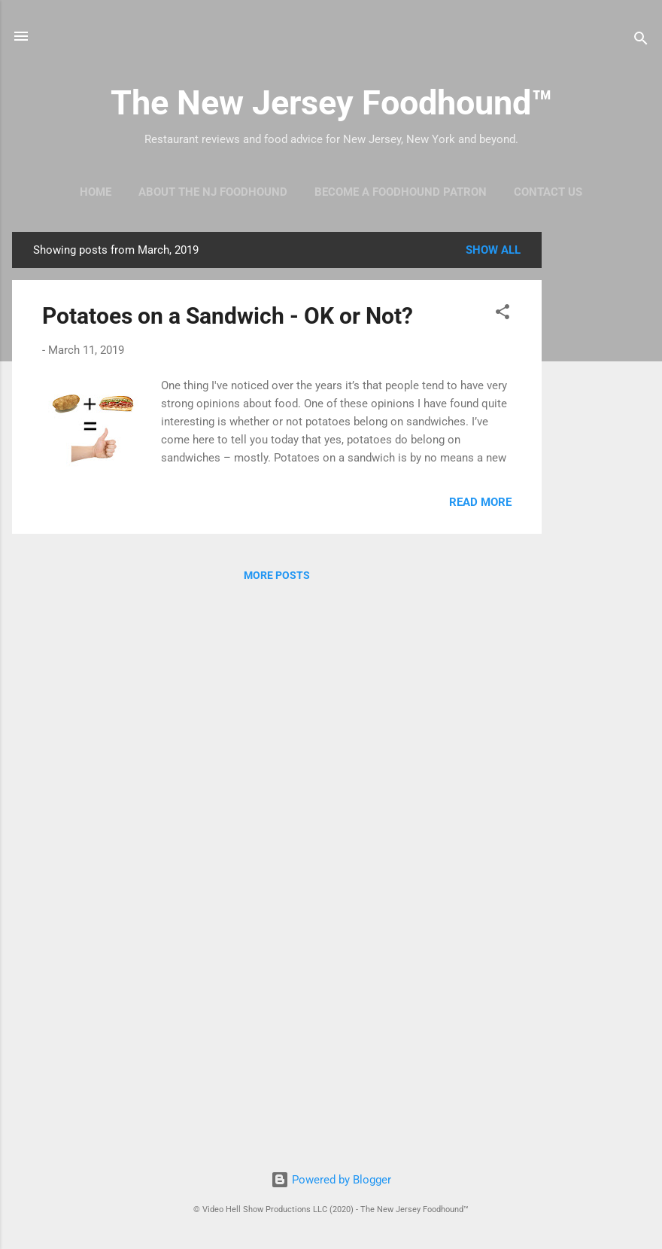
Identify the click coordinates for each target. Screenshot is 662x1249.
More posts (277, 575)
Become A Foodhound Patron (400, 192)
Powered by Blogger (331, 1180)
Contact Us (548, 192)
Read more (480, 502)
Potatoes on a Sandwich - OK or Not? (227, 316)
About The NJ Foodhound (212, 192)
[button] (502, 314)
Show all (493, 250)
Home (95, 192)
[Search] (641, 41)
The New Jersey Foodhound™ (331, 103)
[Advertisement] (602, 458)
